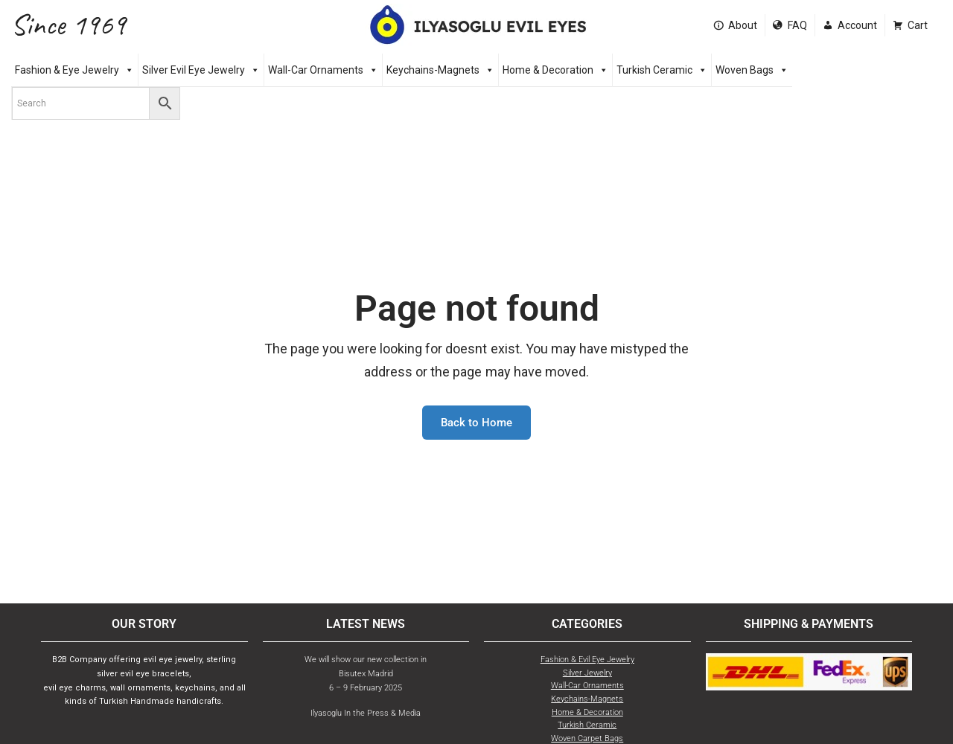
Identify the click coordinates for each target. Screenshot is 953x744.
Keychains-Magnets (440, 70)
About (742, 25)
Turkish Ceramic (661, 70)
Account (857, 25)
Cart (918, 25)
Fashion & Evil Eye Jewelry (587, 659)
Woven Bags (751, 70)
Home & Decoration (555, 70)
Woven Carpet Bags (587, 738)
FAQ (797, 25)
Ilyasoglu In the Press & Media (365, 713)
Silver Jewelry (587, 673)
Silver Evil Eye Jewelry (201, 70)
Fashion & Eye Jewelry (74, 70)
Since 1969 (68, 25)
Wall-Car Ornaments (323, 70)
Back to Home (476, 422)
